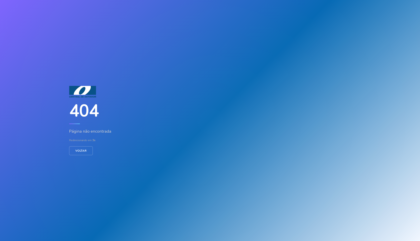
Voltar (81, 151)
